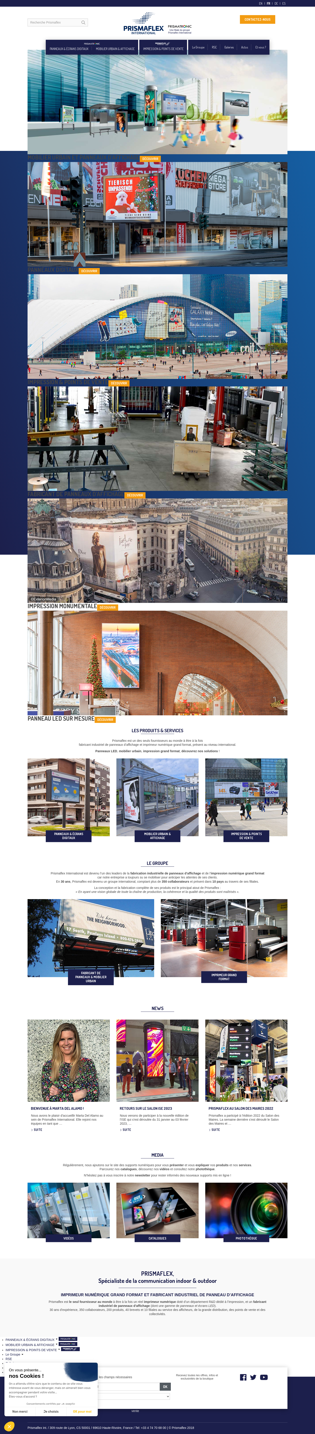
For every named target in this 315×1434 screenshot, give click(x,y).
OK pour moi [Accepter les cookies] (82, 1412)
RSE (214, 47)
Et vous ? (260, 47)
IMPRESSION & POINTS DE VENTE (163, 49)
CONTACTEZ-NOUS (258, 19)
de (276, 3)
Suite (38, 1130)
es (284, 3)
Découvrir (150, 159)
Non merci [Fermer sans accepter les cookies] (19, 1412)
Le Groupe (198, 47)
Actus (244, 47)
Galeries (229, 47)
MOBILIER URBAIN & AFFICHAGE (115, 49)
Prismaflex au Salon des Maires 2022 (241, 1108)
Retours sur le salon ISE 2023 (146, 1108)
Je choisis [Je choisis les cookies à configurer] (51, 1412)
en (260, 3)
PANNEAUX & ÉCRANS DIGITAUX (69, 49)
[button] (9, 1426)
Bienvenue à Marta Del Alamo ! (57, 1108)
